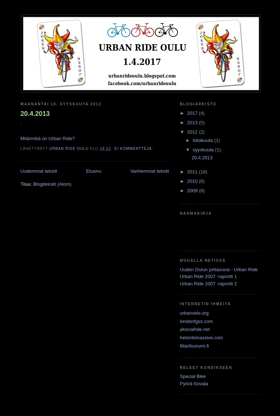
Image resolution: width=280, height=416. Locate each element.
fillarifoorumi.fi (194, 346)
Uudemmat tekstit (39, 171)
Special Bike (193, 376)
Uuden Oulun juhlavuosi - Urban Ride (219, 269)
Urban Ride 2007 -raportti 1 (208, 276)
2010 (193, 181)
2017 (193, 113)
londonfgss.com (196, 321)
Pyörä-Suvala (194, 383)
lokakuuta (203, 140)
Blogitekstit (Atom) (52, 184)
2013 (193, 122)
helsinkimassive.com (201, 337)
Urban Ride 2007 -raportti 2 (208, 283)
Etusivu (93, 171)
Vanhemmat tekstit (149, 171)
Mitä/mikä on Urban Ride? (48, 138)
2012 (193, 132)
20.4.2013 (35, 113)
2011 (193, 172)
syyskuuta (204, 149)
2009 (193, 190)
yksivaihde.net (195, 329)
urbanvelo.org (194, 313)
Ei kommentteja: (134, 149)
